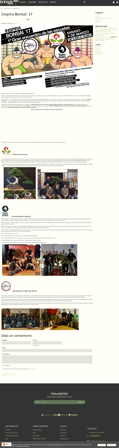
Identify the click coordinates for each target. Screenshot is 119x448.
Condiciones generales (11, 435)
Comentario (6, 354)
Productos (97, 20)
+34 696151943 (95, 436)
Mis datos (62, 435)
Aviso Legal (36, 435)
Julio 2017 (97, 46)
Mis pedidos (63, 432)
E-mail (34, 340)
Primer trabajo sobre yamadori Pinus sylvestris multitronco (104, 39)
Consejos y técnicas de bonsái (102, 18)
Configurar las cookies (23, 446)
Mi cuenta (63, 430)
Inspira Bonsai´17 (99, 35)
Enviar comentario (9, 374)
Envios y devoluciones (11, 432)
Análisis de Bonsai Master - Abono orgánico (106, 28)
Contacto (8, 430)
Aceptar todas (101, 445)
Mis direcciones (64, 438)
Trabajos (97, 14)
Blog (34, 432)
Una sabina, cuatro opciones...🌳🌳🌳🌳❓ (106, 37)
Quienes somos (37, 430)
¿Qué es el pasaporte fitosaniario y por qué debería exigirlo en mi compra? (106, 30)
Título (4, 348)
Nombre (4, 340)
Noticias (97, 22)
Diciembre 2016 (99, 52)
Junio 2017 (98, 48)
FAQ (6, 438)
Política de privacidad (31, 368)
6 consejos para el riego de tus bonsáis (104, 33)
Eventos (16, 23)
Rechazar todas (112, 445)
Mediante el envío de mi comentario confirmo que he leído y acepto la (19, 369)
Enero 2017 (98, 50)
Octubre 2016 (98, 54)
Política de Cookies (55, 444)
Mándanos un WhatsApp (96, 432)
